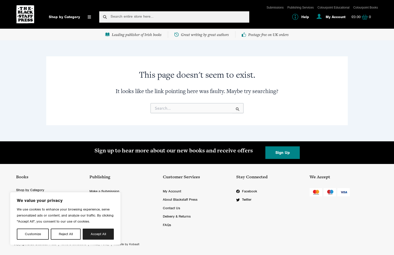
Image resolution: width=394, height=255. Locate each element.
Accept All (98, 234)
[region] (65, 218)
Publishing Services (300, 7)
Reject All (66, 234)
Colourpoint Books (365, 7)
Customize (33, 234)
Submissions (275, 7)
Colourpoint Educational (334, 7)
